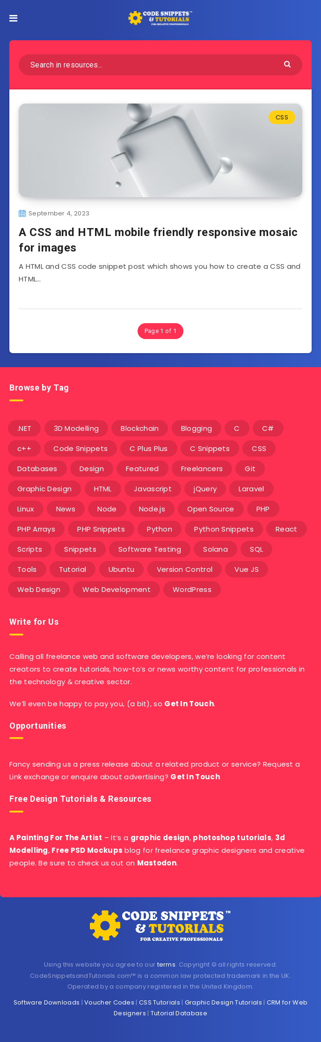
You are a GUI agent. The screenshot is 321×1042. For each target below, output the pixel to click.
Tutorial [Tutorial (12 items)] (72, 569)
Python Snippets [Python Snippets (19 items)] (224, 529)
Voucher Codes (109, 1002)
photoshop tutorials (232, 837)
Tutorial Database (179, 1013)
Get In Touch (189, 704)
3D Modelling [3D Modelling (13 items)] (76, 428)
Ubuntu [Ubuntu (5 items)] (122, 569)
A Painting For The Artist (55, 837)
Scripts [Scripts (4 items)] (29, 549)
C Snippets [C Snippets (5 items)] (210, 448)
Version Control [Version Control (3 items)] (185, 569)
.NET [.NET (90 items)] (24, 428)
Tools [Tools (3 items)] (27, 569)
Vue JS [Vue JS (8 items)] (246, 569)
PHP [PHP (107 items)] (263, 509)
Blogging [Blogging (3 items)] (196, 428)
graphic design (160, 837)
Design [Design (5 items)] (92, 468)
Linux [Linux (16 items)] (25, 509)
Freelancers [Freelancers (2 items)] (202, 468)
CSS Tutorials (159, 1002)
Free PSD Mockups (87, 850)
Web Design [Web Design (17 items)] (38, 589)
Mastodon (156, 863)
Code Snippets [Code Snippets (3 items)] (80, 448)
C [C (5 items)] (237, 428)
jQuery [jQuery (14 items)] (205, 489)
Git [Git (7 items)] (250, 468)
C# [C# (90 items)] (268, 428)
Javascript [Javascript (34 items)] (153, 489)
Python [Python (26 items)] (159, 529)
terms (166, 964)
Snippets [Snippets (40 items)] (80, 549)
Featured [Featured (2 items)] (142, 468)
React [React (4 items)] (287, 529)
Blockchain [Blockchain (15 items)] (140, 428)
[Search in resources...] (160, 64)
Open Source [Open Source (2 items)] (210, 509)
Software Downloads (47, 1002)
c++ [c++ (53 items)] (24, 448)
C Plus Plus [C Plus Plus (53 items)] (149, 448)
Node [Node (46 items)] (107, 509)
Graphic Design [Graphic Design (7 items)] (44, 489)
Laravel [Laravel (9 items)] (251, 489)
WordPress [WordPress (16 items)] (192, 589)
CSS (282, 117)
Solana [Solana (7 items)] (215, 549)
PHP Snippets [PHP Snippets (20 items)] (101, 529)
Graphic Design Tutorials (223, 1002)
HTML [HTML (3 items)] (103, 489)
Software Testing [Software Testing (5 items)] (149, 549)
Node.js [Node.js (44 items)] (152, 509)
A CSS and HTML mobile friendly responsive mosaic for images (158, 240)
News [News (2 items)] (65, 509)
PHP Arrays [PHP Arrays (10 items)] (36, 529)
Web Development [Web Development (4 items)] (116, 589)
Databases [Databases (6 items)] (37, 468)
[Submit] (288, 63)
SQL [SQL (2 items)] (256, 549)
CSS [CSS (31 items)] (259, 448)
